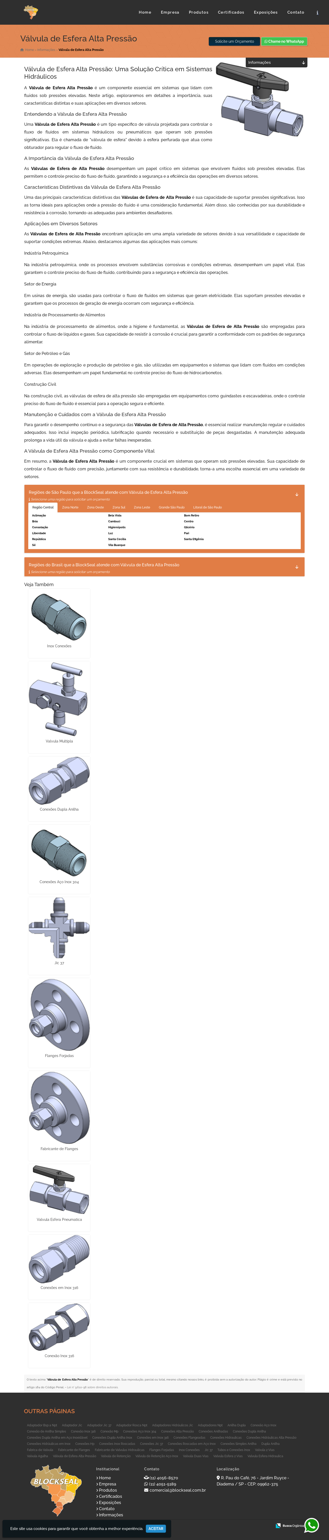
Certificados (231, 12)
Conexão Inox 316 (59, 1356)
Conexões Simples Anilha (239, 1444)
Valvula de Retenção (116, 1456)
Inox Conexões (59, 646)
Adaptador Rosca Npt (131, 1425)
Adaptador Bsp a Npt (42, 1425)
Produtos (198, 12)
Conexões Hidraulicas (226, 1437)
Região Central (42, 507)
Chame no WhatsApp (284, 41)
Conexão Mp (109, 1431)
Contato (296, 12)
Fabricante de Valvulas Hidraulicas (119, 1450)
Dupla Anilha (270, 1444)
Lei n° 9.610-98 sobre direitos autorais (92, 1387)
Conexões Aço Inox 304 (59, 882)
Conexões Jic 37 (151, 1444)
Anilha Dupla (236, 1425)
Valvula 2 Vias (265, 1450)
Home (145, 12)
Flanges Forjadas (59, 1056)
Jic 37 (59, 963)
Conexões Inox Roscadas (117, 1444)
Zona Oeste (95, 507)
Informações (111, 1514)
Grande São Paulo (172, 507)
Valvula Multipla (59, 741)
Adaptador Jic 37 (99, 1425)
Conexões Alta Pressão (177, 1431)
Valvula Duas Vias (195, 1456)
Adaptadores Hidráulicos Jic (172, 1425)
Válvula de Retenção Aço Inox (156, 1456)
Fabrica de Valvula (40, 1450)
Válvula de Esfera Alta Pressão (74, 1456)
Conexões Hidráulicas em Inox (48, 1444)
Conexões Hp (84, 1444)
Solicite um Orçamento (234, 41)
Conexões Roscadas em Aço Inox (192, 1444)
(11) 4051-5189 (162, 1484)
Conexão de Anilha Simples (46, 1431)
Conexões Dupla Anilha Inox (112, 1437)
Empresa (170, 12)
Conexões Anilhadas (213, 1431)
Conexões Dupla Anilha (59, 809)
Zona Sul (119, 507)
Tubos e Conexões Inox (233, 1450)
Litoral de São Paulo (207, 507)
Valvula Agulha (37, 1456)
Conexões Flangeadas (189, 1437)
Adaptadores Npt (210, 1425)
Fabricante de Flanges (59, 1149)
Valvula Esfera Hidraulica (265, 1456)
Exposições (266, 12)
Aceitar (156, 1529)
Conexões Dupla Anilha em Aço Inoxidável (57, 1437)
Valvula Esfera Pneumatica (59, 1219)
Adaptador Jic (72, 1425)
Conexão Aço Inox (263, 1425)
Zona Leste (142, 507)
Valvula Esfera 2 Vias (228, 1456)
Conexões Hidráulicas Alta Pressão (271, 1437)
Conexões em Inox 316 (59, 1288)
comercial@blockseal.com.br (178, 1490)
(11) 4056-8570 (164, 1477)
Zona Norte (70, 507)
